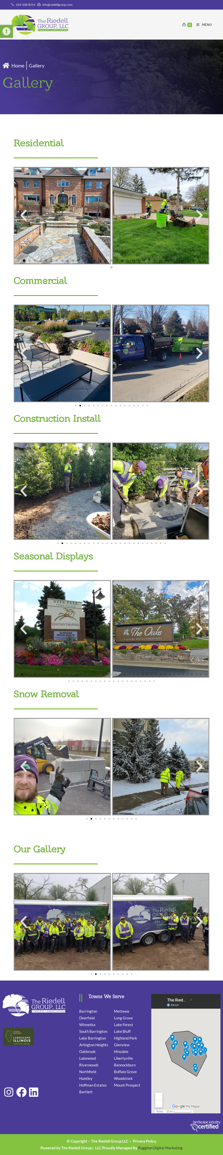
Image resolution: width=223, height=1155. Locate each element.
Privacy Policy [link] (144, 1141)
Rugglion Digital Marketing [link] (160, 1148)
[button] (23, 215)
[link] (6, 31)
